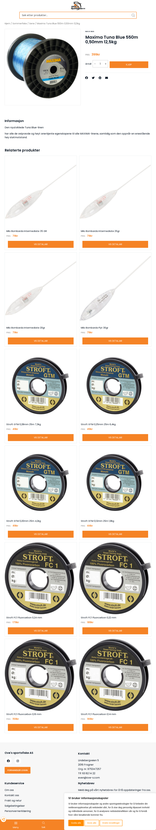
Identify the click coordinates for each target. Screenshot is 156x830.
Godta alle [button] (76, 823)
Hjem (7, 23)
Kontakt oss (12, 802)
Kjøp (129, 63)
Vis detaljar (41, 245)
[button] (86, 76)
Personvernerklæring (18, 817)
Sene (32, 23)
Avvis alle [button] (91, 823)
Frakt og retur (13, 807)
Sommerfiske (20, 23)
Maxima (89, 31)
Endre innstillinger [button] (111, 823)
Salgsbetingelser (15, 812)
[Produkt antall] (100, 63)
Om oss (9, 796)
